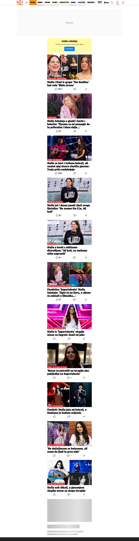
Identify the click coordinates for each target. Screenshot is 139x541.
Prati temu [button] (69, 49)
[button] (112, 2)
